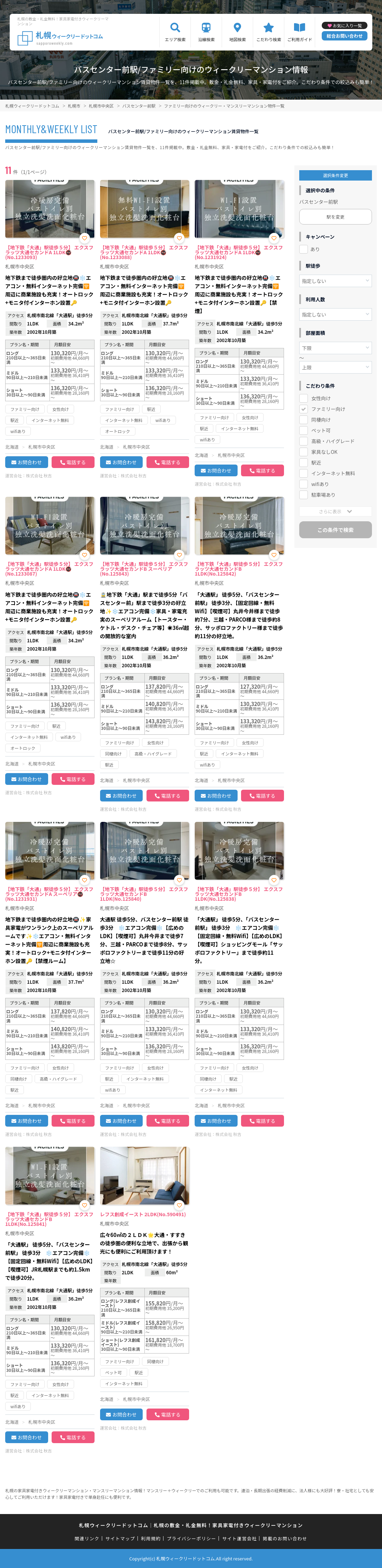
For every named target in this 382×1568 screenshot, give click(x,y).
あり (315, 249)
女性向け (321, 398)
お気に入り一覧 (347, 25)
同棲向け (321, 419)
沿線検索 (206, 39)
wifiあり (320, 483)
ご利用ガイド (299, 39)
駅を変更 (336, 216)
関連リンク (87, 1538)
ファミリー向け (328, 408)
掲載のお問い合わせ (285, 1538)
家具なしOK (324, 451)
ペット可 (321, 430)
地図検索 (237, 39)
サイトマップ (120, 1538)
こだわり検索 (268, 39)
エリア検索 (175, 39)
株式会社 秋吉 (39, 475)
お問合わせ (30, 462)
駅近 (316, 462)
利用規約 (151, 1538)
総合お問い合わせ (345, 36)
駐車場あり (323, 494)
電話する (76, 462)
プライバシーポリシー (191, 1538)
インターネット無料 (333, 473)
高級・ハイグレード (333, 441)
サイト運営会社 (239, 1538)
